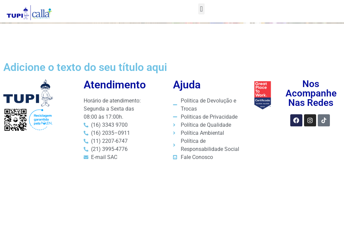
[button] (201, 8)
